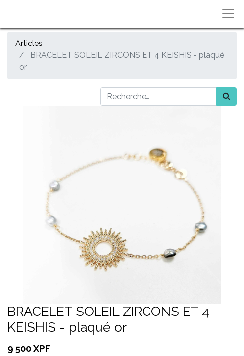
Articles (29, 43)
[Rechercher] (226, 96)
